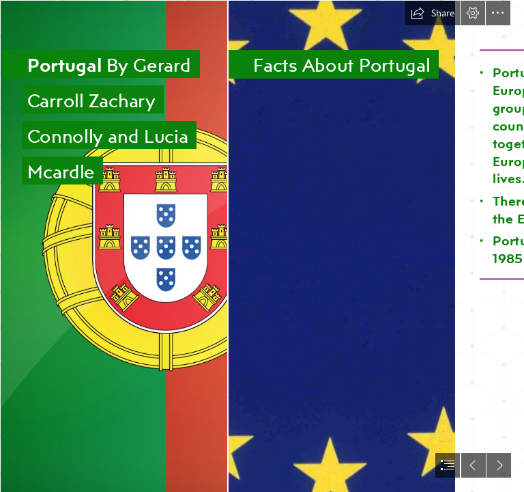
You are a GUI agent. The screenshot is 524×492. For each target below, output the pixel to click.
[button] (432, 13)
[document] (262, 246)
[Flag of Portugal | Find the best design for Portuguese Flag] (113, 246)
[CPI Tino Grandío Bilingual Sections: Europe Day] (341, 246)
